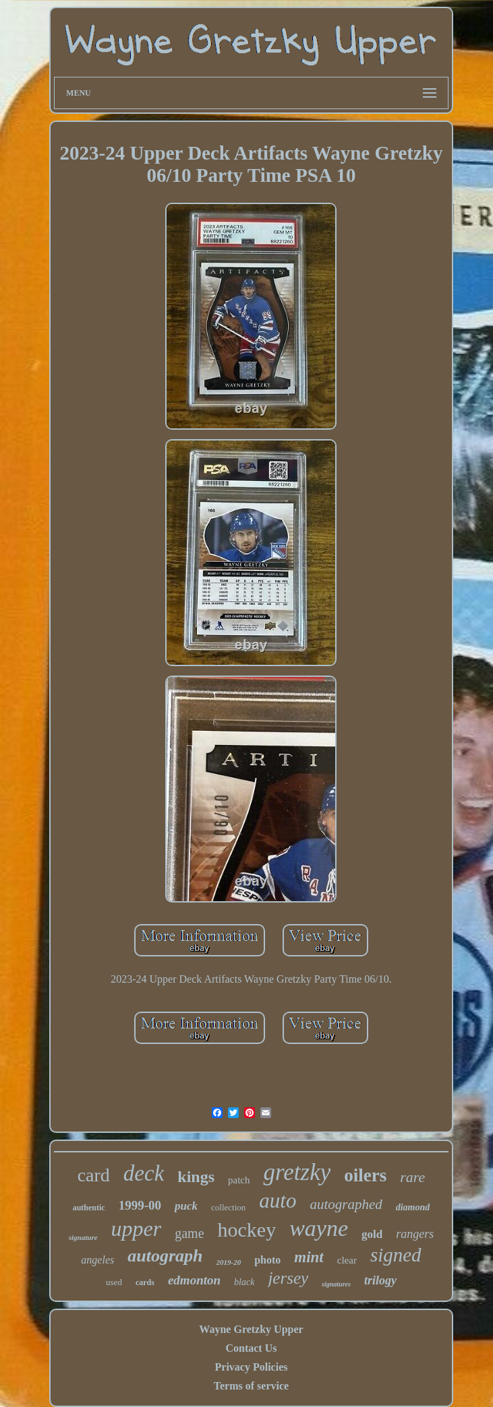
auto (277, 1200)
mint (308, 1257)
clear (347, 1260)
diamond (413, 1207)
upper (136, 1228)
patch (239, 1180)
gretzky (296, 1172)
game (189, 1233)
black (244, 1282)
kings (195, 1176)
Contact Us (251, 1348)
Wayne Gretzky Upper (251, 1329)
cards (145, 1282)
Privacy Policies (251, 1367)
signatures (336, 1284)
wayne (318, 1228)
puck (186, 1206)
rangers (415, 1234)
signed (396, 1255)
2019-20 (228, 1262)
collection (228, 1207)
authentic (89, 1207)
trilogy (380, 1280)
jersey (288, 1278)
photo (267, 1260)
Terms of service (251, 1386)
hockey (247, 1229)
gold (371, 1234)
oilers (365, 1175)
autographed (346, 1204)
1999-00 (140, 1205)
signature (83, 1237)
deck (143, 1173)
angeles (97, 1260)
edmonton (194, 1280)
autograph (164, 1256)
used (114, 1282)
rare (412, 1177)
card (94, 1175)
